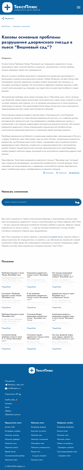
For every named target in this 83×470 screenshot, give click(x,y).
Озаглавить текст (37, 443)
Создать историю (39, 455)
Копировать (50, 173)
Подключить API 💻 (13, 394)
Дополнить (75, 173)
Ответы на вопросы (65, 443)
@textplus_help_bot (16, 384)
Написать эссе (11, 443)
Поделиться (9, 18)
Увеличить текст (11, 459)
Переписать (63, 173)
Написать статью (63, 439)
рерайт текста (57, 236)
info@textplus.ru (14, 388)
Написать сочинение (21, 26)
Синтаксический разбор (15, 455)
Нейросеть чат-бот (65, 422)
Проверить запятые (66, 447)
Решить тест (35, 451)
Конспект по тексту (38, 431)
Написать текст (37, 422)
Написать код (36, 435)
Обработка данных (12, 414)
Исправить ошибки (12, 431)
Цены (7, 407)
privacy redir (10, 427)
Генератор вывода (38, 427)
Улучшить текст (37, 459)
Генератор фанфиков (65, 427)
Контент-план (62, 431)
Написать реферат (12, 439)
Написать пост (62, 435)
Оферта (8, 410)
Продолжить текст (13, 422)
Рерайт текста (10, 451)
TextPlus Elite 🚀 (11, 399)
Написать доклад (12, 435)
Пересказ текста (11, 447)
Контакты (8, 403)
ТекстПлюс (6, 26)
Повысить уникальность (40, 447)
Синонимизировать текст (67, 451)
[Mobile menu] (78, 7)
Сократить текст (64, 455)
